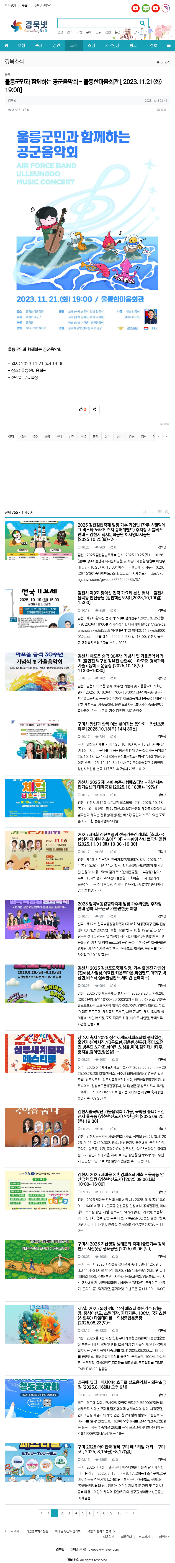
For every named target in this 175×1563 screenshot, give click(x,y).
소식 (167, 62)
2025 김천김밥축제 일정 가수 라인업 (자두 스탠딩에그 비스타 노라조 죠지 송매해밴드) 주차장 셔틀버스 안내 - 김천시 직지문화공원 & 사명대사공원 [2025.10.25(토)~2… (121, 532)
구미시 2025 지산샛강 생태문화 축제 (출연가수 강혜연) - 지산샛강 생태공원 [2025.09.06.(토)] (121, 1246)
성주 (119, 436)
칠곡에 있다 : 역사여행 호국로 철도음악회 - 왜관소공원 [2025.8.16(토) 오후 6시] (122, 1385)
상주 (136, 32)
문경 (117, 32)
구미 (89, 32)
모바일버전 (163, 1537)
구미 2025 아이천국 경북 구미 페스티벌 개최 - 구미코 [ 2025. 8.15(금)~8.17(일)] (121, 1449)
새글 (24, 6)
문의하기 (144, 1537)
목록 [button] (161, 110)
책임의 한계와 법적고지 (101, 1531)
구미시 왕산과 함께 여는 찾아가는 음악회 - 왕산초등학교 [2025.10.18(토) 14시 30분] (121, 726)
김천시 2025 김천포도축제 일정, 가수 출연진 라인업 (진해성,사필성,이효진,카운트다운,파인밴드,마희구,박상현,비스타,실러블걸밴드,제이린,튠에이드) (122, 973)
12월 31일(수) (42, 6)
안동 (131, 436)
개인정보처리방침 (37, 1531)
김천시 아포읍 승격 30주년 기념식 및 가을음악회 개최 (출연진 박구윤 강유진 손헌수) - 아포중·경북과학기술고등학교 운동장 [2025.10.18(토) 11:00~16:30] (121, 663)
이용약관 (108, 1537)
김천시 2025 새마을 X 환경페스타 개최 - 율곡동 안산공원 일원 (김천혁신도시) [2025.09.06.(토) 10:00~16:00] (121, 1180)
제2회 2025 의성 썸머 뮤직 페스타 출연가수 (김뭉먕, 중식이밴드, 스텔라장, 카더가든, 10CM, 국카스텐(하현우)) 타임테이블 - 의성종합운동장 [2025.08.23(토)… (122, 1315)
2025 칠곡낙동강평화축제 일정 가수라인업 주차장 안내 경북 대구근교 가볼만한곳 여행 (120, 906)
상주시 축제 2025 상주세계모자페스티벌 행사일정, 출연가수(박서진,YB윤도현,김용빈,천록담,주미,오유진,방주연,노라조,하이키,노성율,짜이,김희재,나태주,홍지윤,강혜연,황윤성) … (120, 1044)
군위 (98, 32)
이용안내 (126, 1537)
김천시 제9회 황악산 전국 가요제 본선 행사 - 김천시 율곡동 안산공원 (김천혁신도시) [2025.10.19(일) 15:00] (121, 598)
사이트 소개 (12, 1531)
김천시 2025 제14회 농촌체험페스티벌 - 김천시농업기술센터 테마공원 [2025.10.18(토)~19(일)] (120, 785)
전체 (11, 436)
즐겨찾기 (10, 6)
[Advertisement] (87, 476)
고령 (79, 32)
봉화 (127, 32)
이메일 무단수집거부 (67, 1531)
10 (119, 1513)
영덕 (144, 436)
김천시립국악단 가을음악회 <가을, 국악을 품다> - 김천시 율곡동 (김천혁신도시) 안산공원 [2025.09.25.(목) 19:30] (121, 1117)
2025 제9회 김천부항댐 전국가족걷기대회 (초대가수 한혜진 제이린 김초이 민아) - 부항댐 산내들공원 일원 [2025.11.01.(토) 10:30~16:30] (122, 839)
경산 (60, 32)
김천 (108, 32)
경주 (69, 32)
